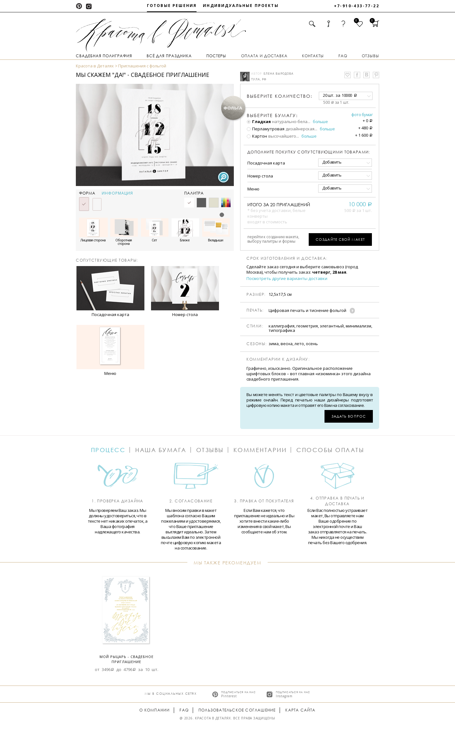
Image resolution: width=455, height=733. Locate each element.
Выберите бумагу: (272, 115)
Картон (257, 136)
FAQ (342, 55)
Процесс (108, 450)
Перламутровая (265, 129)
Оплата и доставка (264, 55)
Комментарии (260, 450)
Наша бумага (160, 450)
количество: (279, 96)
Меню (253, 189)
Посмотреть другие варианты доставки (286, 278)
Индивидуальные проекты (241, 5)
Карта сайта (300, 710)
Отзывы (370, 55)
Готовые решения (172, 5)
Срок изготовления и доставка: (287, 258)
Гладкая (259, 121)
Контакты (313, 55)
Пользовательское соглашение (237, 710)
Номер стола (260, 176)
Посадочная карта (266, 163)
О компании (154, 710)
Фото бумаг (362, 114)
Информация (117, 193)
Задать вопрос (348, 416)
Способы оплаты (330, 450)
